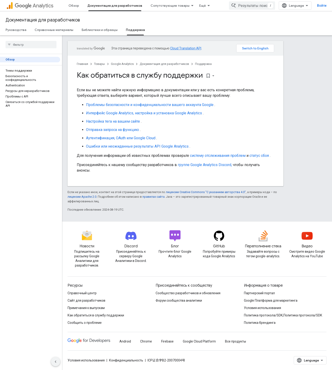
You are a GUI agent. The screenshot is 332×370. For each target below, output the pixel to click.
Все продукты (235, 341)
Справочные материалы (54, 30)
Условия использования (262, 308)
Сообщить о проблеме (85, 323)
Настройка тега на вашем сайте (113, 121)
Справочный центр (82, 293)
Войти (321, 5)
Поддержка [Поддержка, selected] (135, 30)
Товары (99, 64)
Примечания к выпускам (86, 308)
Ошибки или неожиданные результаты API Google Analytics (137, 146)
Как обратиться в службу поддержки (96, 315)
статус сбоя (259, 155)
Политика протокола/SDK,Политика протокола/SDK (283, 315)
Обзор (73, 5)
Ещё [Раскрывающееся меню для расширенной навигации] (202, 5)
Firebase (167, 341)
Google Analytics (122, 64)
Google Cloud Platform (199, 341)
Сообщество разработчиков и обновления (188, 293)
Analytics (34, 6)
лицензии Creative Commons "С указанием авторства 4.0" (206, 192)
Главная (82, 64)
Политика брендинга (260, 323)
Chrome (146, 341)
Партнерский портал (259, 293)
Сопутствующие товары (170, 5)
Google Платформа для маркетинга (270, 300)
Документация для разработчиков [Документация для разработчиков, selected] (114, 5)
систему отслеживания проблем (218, 155)
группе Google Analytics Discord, (205, 165)
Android (125, 341)
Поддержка (203, 64)
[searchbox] (31, 44)
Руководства (16, 30)
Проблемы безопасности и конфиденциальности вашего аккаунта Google (149, 105)
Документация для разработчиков (43, 20)
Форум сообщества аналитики (179, 300)
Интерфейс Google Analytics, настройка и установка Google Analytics (144, 113)
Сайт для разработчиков (86, 300)
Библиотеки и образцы (100, 30)
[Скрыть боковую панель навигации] (55, 361)
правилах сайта (153, 196)
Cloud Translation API (185, 48)
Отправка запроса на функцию (112, 129)
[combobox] (252, 5)
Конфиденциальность (126, 360)
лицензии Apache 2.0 (82, 196)
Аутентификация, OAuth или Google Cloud (120, 138)
